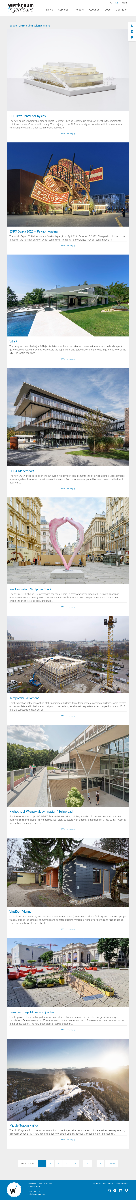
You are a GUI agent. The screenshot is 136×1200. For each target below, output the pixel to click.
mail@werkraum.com (36, 1194)
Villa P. (13, 341)
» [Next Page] (100, 1163)
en (116, 2)
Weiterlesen (68, 134)
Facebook (115, 1191)
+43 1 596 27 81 (34, 1191)
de (110, 2)
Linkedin (120, 1191)
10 (88, 1163)
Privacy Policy (122, 1184)
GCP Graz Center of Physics (27, 116)
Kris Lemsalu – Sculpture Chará (30, 589)
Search (124, 2)
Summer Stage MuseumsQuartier (31, 1012)
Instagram (109, 1191)
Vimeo (126, 1191)
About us (94, 9)
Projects (79, 9)
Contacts (121, 9)
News (49, 9)
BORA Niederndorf (21, 471)
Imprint (111, 1184)
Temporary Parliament (24, 698)
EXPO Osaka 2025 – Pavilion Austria (33, 231)
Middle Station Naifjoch (24, 1125)
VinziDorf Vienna (20, 911)
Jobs (107, 9)
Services (63, 9)
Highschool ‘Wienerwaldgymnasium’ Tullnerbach (41, 811)
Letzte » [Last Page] (111, 1163)
